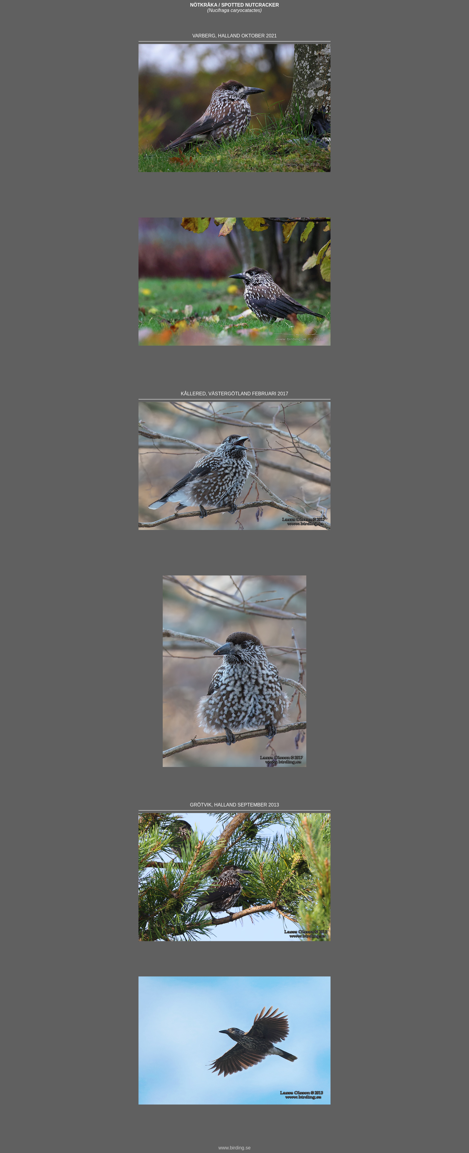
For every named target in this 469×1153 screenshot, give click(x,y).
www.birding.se (234, 1147)
